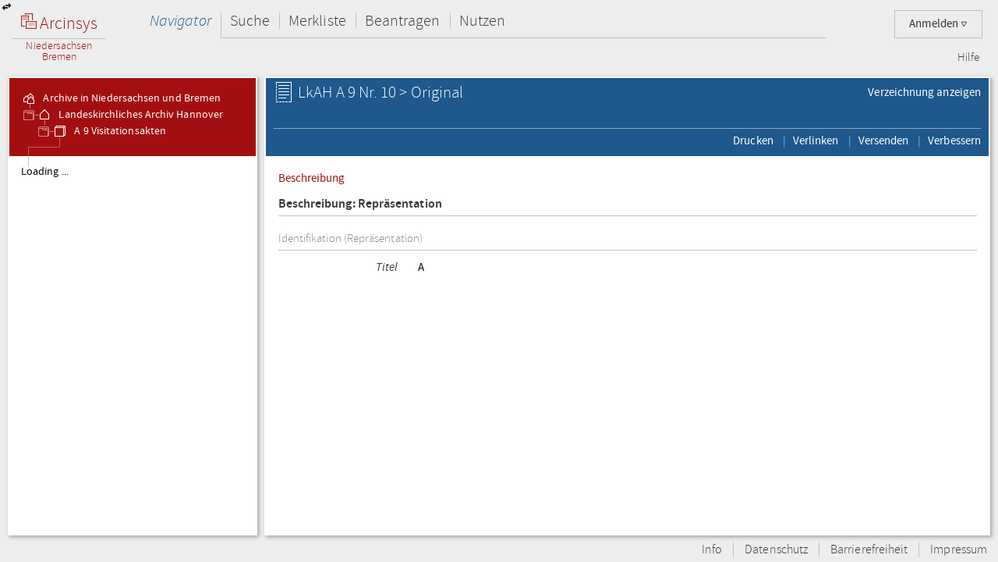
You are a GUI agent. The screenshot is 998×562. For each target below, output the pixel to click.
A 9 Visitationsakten (109, 131)
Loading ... (45, 172)
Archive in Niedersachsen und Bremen (121, 98)
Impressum (958, 549)
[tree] (132, 345)
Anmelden (938, 23)
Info (712, 549)
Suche (250, 20)
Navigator (180, 20)
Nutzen (482, 20)
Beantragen (403, 20)
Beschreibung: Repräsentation (360, 204)
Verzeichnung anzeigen (924, 92)
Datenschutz (776, 549)
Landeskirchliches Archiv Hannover (130, 115)
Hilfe (968, 58)
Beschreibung (311, 178)
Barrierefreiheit (869, 549)
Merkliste (317, 20)
